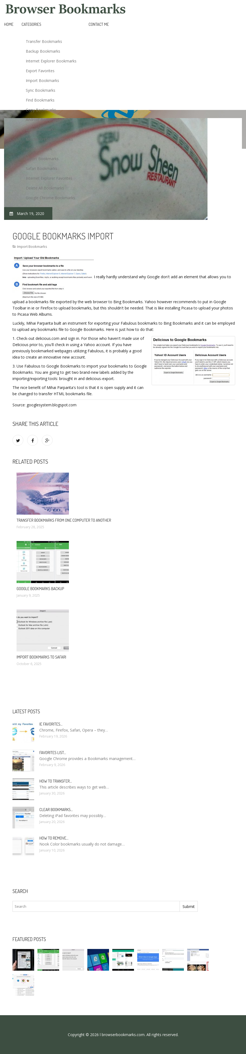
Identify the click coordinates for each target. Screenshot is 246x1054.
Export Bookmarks (42, 158)
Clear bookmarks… (56, 809)
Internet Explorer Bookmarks (51, 61)
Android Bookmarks (43, 119)
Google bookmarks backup (40, 588)
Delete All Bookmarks (45, 188)
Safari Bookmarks (41, 168)
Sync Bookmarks (40, 90)
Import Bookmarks (42, 80)
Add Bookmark (39, 148)
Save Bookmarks (41, 129)
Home (9, 24)
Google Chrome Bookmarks (50, 197)
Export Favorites (40, 70)
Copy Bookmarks (41, 109)
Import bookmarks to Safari (41, 657)
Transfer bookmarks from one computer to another (64, 520)
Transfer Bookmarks (44, 41)
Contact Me (99, 24)
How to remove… (53, 838)
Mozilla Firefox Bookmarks (49, 139)
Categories (31, 24)
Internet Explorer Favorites (49, 178)
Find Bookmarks (40, 100)
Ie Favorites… (50, 724)
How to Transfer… (55, 781)
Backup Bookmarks (43, 51)
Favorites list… (52, 752)
